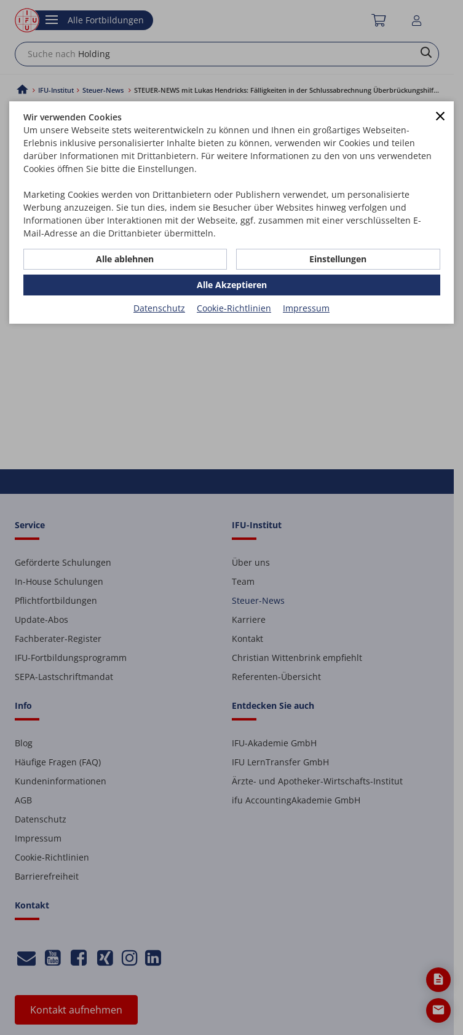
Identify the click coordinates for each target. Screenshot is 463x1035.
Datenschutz (159, 308)
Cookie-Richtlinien (234, 308)
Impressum (306, 308)
